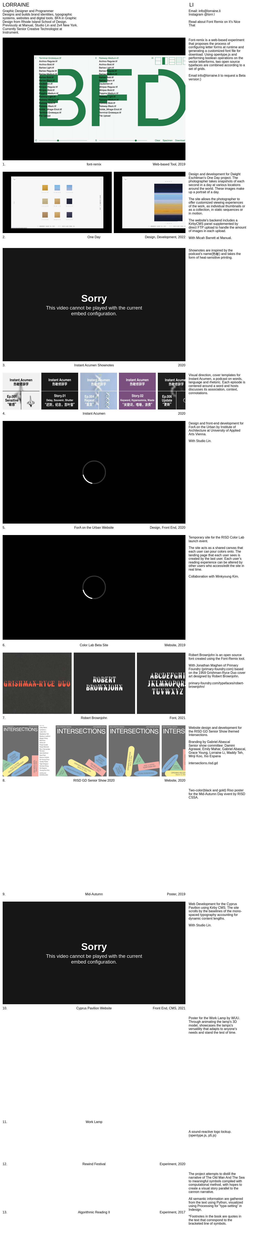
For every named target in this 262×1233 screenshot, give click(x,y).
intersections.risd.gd (203, 763)
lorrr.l (211, 14)
